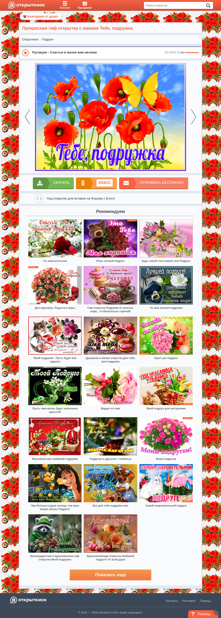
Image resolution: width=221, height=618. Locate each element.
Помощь (205, 600)
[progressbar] (192, 52)
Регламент (189, 600)
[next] (193, 117)
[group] (110, 52)
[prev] (27, 117)
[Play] (25, 52)
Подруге (48, 39)
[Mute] (183, 53)
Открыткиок (30, 39)
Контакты (172, 600)
